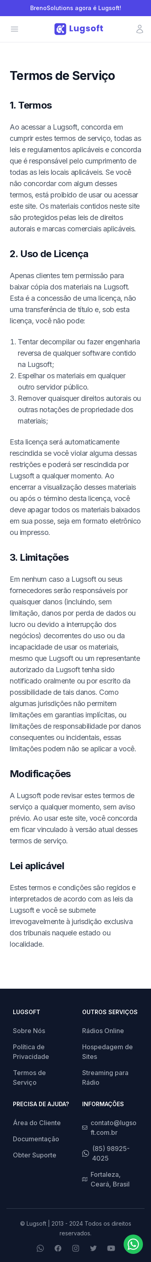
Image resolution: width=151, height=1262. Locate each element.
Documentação (36, 1139)
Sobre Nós (29, 1031)
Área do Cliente (37, 1123)
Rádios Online (103, 1031)
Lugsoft (36, 1223)
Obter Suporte (34, 1155)
